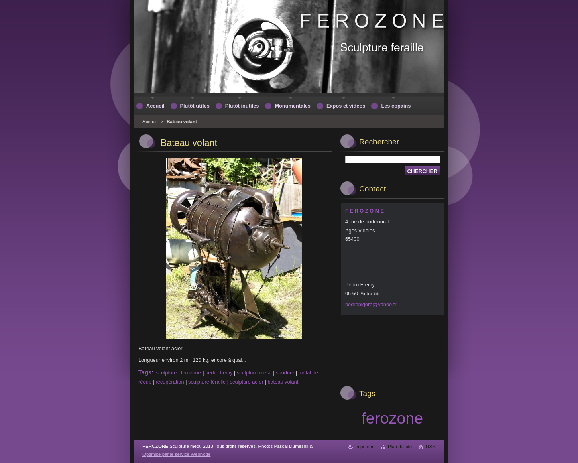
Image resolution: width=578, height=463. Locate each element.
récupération (169, 382)
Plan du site (400, 446)
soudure (285, 373)
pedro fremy (218, 373)
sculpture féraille (207, 382)
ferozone (191, 373)
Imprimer (364, 446)
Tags (144, 372)
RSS (431, 446)
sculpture (166, 373)
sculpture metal (254, 373)
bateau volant (282, 382)
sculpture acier (246, 382)
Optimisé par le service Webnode (176, 454)
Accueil (149, 121)
